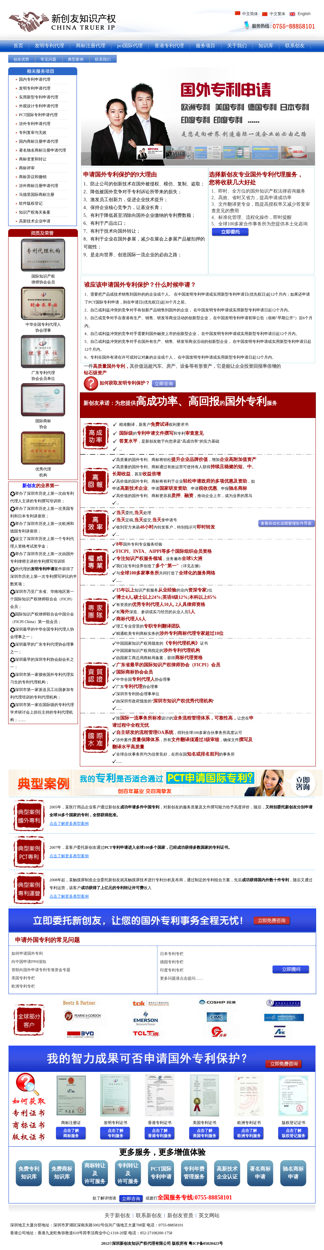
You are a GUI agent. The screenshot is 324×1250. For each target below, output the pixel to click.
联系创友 (295, 45)
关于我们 (237, 45)
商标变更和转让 (32, 159)
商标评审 (27, 168)
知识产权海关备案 (34, 212)
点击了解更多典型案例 (69, 823)
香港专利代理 (169, 45)
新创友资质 (180, 1215)
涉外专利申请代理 (34, 123)
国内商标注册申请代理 (38, 141)
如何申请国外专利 (27, 953)
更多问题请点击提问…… (181, 978)
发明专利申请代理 (34, 88)
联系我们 (103, 59)
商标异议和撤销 (32, 177)
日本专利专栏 (172, 953)
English (304, 13)
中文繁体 (277, 13)
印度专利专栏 (172, 970)
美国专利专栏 (23, 978)
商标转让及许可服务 (94, 1173)
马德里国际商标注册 (36, 194)
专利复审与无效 (32, 132)
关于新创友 (117, 1215)
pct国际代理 (130, 45)
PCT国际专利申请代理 (38, 115)
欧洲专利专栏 (23, 986)
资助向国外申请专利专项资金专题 (40, 970)
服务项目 (205, 45)
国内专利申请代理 (34, 79)
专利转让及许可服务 (127, 1173)
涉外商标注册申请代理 (38, 185)
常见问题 (48, 59)
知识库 (266, 45)
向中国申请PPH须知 (28, 961)
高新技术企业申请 (34, 221)
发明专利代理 (49, 45)
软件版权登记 (31, 203)
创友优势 (21, 59)
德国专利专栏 (172, 962)
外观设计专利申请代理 (38, 106)
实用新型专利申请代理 (38, 97)
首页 (18, 45)
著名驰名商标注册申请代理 (42, 150)
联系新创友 (149, 1215)
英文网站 (209, 1215)
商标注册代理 (90, 45)
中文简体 (250, 13)
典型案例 (75, 59)
